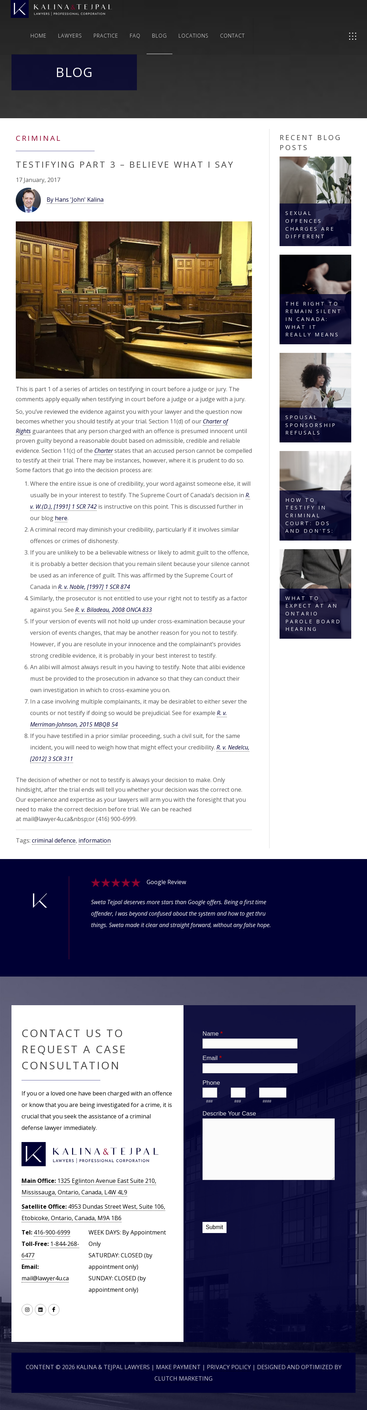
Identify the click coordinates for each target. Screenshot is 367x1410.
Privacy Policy (229, 1367)
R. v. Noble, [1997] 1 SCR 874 (94, 587)
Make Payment (178, 1367)
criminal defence (54, 840)
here (61, 518)
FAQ (135, 35)
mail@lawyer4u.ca (45, 1278)
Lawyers (70, 35)
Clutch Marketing (183, 1378)
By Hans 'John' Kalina (75, 199)
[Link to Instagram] (27, 1309)
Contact (232, 35)
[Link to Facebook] (53, 1309)
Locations (193, 35)
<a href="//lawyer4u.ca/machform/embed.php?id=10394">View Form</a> (269, 1139)
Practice (106, 35)
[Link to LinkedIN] (40, 1309)
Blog (159, 35)
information (94, 840)
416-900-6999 (52, 1232)
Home (38, 35)
